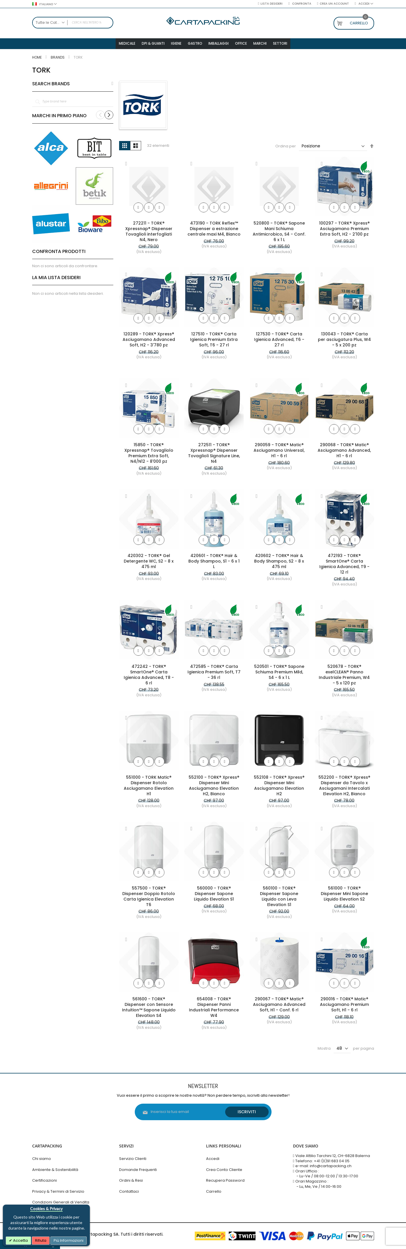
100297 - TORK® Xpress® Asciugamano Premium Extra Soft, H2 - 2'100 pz (344, 231)
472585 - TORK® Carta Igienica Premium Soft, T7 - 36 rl (214, 674)
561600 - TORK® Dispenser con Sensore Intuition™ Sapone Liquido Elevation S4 (149, 1009)
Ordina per (285, 148)
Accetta (20, 1240)
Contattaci (129, 1191)
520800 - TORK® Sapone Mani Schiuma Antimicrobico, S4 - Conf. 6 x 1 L (279, 234)
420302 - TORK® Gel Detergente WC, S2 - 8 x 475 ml (149, 563)
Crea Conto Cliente (224, 1169)
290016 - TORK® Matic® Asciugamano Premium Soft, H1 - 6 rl (344, 1006)
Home (37, 59)
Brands (58, 59)
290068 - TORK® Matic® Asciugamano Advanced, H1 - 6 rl (344, 452)
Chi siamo (41, 1158)
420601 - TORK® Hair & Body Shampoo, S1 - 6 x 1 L (214, 563)
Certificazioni (44, 1180)
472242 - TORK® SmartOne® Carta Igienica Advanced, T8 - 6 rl (149, 677)
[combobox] (72, 22)
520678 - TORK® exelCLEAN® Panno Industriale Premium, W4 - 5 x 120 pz (344, 677)
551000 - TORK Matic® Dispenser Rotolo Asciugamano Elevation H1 (149, 788)
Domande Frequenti (138, 1169)
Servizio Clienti (132, 1158)
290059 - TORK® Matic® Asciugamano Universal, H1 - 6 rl (279, 452)
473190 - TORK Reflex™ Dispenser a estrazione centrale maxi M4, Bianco (214, 231)
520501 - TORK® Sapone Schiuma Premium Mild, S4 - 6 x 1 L (279, 674)
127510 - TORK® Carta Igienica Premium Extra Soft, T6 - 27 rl (214, 341)
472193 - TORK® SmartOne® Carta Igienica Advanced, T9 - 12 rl (344, 566)
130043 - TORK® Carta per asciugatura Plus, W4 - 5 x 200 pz (344, 341)
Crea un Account (334, 4)
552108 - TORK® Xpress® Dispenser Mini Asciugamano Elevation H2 (279, 788)
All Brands (112, 86)
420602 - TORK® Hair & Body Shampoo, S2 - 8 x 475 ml (279, 563)
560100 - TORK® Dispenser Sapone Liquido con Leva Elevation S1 (279, 899)
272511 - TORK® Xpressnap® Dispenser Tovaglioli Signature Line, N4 (214, 455)
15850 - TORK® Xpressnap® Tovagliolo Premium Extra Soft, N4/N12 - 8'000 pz (148, 455)
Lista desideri (272, 4)
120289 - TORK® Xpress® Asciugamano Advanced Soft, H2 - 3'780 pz (149, 341)
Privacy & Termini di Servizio (58, 1191)
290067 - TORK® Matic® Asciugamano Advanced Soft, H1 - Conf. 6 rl (279, 1006)
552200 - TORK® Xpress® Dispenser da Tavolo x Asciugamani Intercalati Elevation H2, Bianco (344, 788)
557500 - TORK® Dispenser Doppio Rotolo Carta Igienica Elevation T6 (148, 899)
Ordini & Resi (131, 1180)
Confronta (301, 4)
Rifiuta (40, 1240)
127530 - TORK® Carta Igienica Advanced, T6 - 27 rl (279, 341)
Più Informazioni (68, 1240)
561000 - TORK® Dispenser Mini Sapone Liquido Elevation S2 (344, 896)
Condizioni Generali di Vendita (60, 1202)
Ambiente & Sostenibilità (55, 1169)
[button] (126, 166)
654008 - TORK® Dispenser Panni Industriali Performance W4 (214, 1009)
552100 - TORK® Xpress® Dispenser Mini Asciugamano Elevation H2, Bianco (214, 788)
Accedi (212, 1158)
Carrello (213, 1191)
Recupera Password (225, 1180)
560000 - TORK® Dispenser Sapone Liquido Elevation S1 (214, 896)
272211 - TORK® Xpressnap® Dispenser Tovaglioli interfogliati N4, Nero (148, 234)
